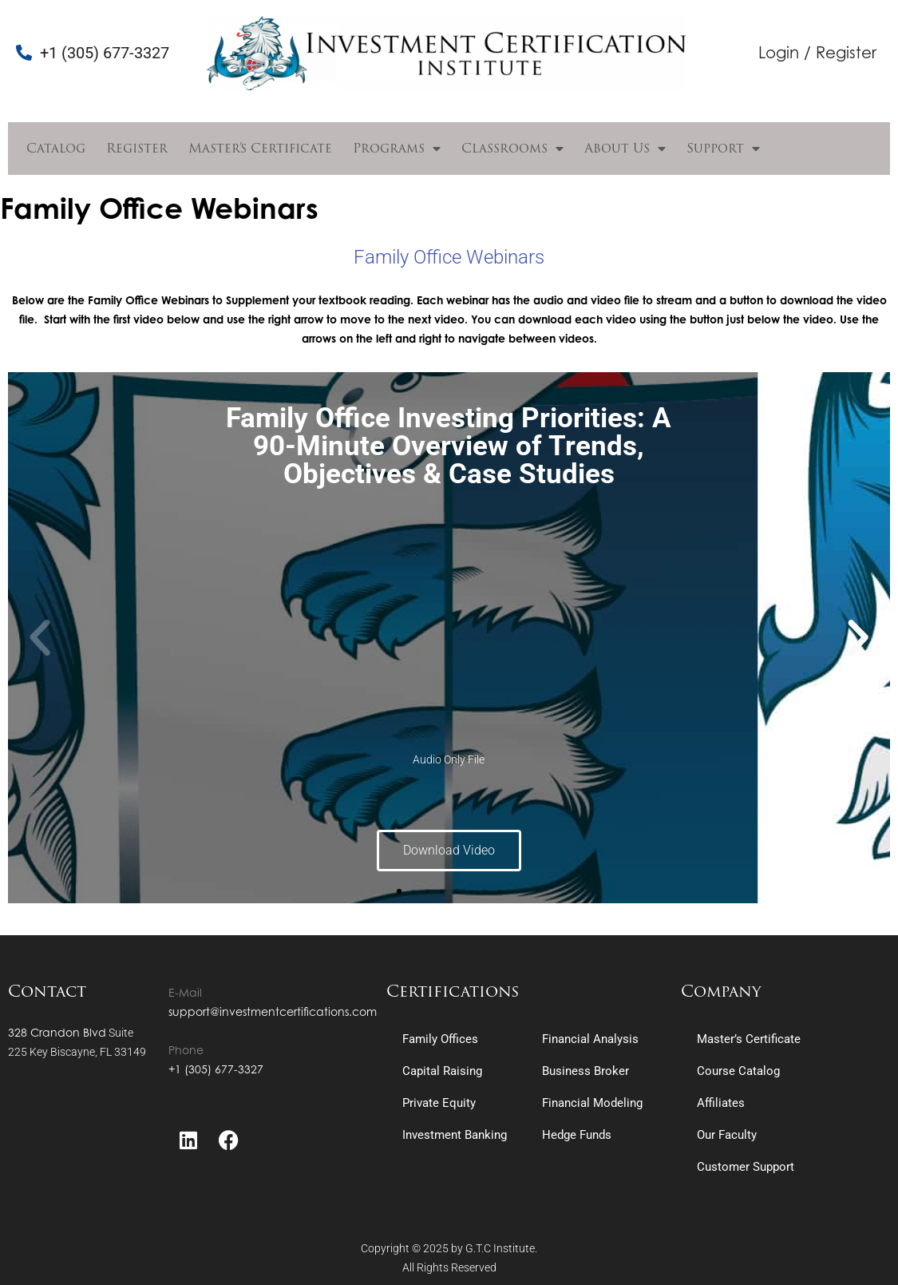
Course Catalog (738, 1071)
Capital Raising (442, 1071)
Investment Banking (454, 1135)
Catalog (55, 148)
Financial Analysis (590, 1039)
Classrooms (512, 148)
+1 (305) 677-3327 (215, 1069)
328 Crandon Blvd (57, 1032)
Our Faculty (727, 1135)
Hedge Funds (576, 1135)
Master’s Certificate (260, 148)
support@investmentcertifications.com (272, 1011)
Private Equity (439, 1103)
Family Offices (440, 1039)
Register (137, 148)
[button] (40, 638)
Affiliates (721, 1103)
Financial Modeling (592, 1103)
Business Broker (585, 1071)
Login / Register (817, 52)
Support (723, 148)
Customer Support (745, 1167)
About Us (625, 148)
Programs (397, 148)
